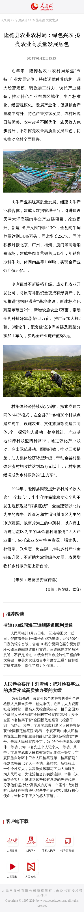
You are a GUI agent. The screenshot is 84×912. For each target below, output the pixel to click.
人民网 (5, 20)
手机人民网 (49, 842)
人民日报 (12, 842)
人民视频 (12, 868)
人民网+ (31, 842)
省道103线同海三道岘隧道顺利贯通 (38, 625)
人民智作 (31, 868)
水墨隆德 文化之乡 (45, 20)
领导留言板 (67, 842)
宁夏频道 (21, 20)
